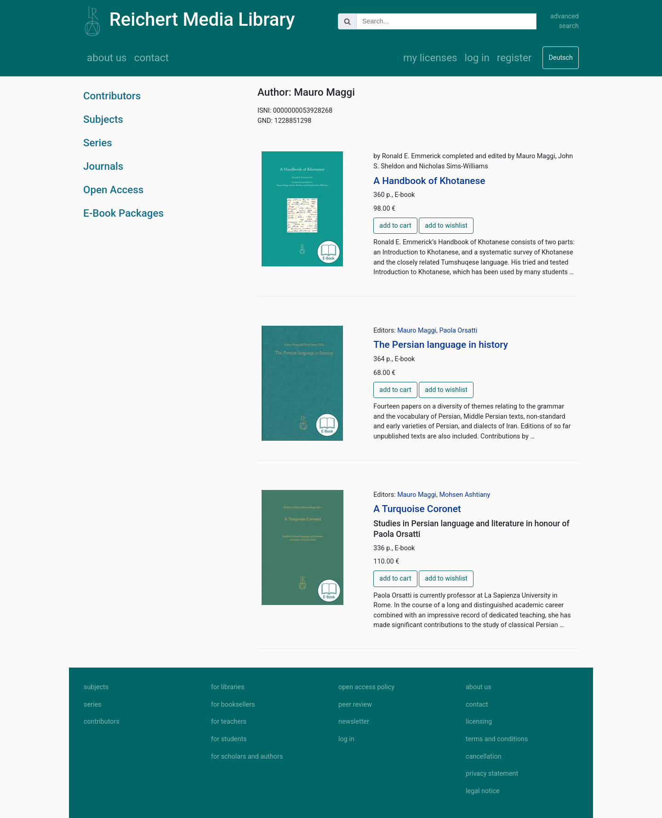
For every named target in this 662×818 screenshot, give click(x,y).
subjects (96, 687)
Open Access (113, 190)
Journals (103, 166)
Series (97, 143)
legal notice (483, 791)
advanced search (564, 21)
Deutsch (560, 58)
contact (151, 57)
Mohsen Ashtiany (464, 495)
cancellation (484, 756)
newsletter (353, 722)
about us (107, 57)
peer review (355, 705)
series (93, 705)
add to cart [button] (395, 226)
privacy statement (492, 774)
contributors (102, 722)
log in (477, 57)
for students (229, 739)
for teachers (228, 722)
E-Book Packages (123, 213)
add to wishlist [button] (446, 226)
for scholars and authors (247, 756)
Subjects (103, 119)
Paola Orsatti (458, 330)
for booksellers (233, 705)
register (514, 57)
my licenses (430, 57)
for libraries (228, 687)
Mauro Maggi (416, 330)
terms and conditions (497, 739)
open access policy (366, 687)
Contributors (112, 96)
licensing (479, 722)
